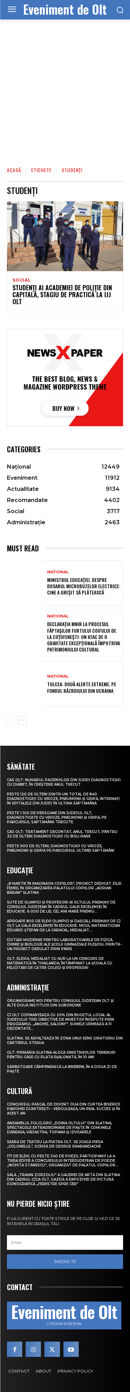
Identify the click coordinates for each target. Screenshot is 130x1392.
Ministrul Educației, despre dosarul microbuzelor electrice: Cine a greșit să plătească (83, 586)
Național (58, 572)
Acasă (14, 169)
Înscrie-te (65, 1261)
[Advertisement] (65, 88)
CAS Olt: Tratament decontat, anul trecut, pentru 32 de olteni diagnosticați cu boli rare (62, 834)
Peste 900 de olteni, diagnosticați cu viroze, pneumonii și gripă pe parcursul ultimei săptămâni (60, 848)
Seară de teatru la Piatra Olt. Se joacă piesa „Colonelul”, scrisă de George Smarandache (55, 1144)
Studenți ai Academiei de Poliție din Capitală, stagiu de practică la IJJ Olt (62, 294)
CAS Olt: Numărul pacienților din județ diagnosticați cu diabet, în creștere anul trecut (64, 782)
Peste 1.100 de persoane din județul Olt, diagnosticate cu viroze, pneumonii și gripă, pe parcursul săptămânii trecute (56, 817)
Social (21, 280)
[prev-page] (11, 720)
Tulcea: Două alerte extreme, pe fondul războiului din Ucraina (81, 687)
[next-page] (22, 720)
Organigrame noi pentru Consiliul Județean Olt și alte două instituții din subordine (60, 1002)
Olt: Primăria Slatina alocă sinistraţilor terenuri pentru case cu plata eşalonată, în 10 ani (61, 1054)
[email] (65, 1242)
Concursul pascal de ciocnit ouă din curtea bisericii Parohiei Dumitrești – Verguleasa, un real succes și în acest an (63, 1109)
